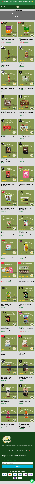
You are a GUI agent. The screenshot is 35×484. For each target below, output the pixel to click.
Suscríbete (17, 469)
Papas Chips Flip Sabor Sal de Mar (8, 356)
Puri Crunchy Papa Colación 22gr (6, 307)
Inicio (14, 10)
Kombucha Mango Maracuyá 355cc (6, 380)
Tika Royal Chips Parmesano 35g (5, 331)
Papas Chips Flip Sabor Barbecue (25, 356)
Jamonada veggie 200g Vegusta (8, 40)
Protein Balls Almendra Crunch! (7, 185)
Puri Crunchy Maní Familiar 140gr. (26, 331)
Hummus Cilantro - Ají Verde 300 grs (25, 209)
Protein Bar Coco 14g (24, 137)
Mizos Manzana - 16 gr (7, 258)
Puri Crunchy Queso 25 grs (26, 258)
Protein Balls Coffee (24, 404)
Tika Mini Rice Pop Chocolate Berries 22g (25, 234)
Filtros (17, 17)
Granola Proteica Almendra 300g (6, 161)
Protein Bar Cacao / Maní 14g (26, 113)
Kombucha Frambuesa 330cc (7, 89)
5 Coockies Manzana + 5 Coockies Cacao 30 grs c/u (25, 282)
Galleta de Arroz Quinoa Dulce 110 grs (8, 428)
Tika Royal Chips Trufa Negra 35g (25, 307)
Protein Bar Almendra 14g (8, 137)
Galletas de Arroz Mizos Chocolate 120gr (7, 209)
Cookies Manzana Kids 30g (25, 89)
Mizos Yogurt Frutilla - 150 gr (26, 185)
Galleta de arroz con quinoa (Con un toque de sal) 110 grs (26, 429)
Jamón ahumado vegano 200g (26, 40)
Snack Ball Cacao (23, 160)
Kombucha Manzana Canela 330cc (7, 64)
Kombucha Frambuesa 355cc (25, 64)
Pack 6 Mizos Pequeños (7, 281)
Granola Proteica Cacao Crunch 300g (25, 380)
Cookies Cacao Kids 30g (8, 113)
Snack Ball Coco (5, 404)
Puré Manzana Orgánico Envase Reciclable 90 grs (8, 234)
